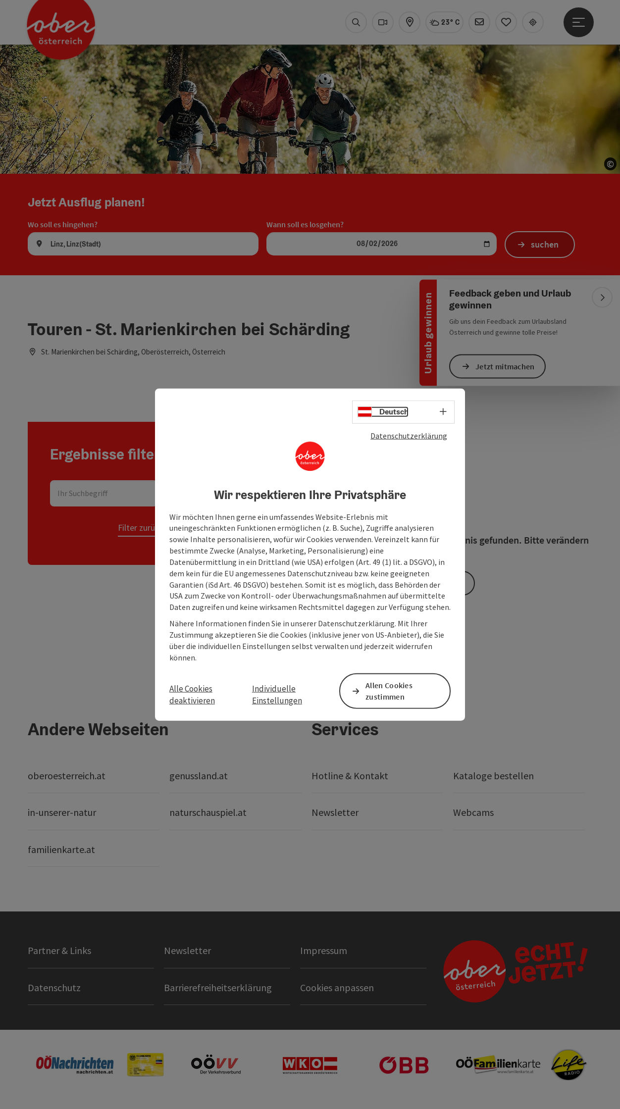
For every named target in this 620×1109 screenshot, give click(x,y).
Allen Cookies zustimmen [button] (389, 690)
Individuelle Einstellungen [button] (277, 694)
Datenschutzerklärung (408, 436)
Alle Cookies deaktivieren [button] (192, 694)
